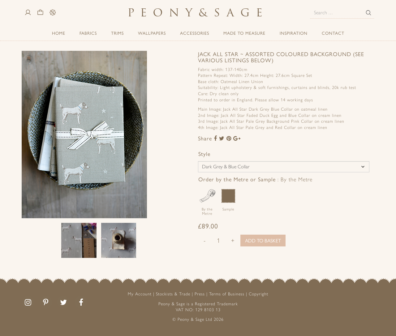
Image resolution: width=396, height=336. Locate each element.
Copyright (258, 294)
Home (58, 33)
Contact (333, 33)
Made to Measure (244, 33)
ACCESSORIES (194, 33)
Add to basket (263, 240)
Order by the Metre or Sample (255, 179)
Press (200, 294)
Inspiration (294, 33)
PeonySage (198, 12)
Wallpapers (152, 33)
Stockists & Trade (173, 294)
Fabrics (88, 33)
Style (204, 153)
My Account (140, 294)
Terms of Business (226, 294)
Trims (117, 33)
